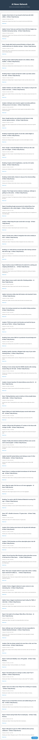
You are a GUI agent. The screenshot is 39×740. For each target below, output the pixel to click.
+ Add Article (34, 737)
